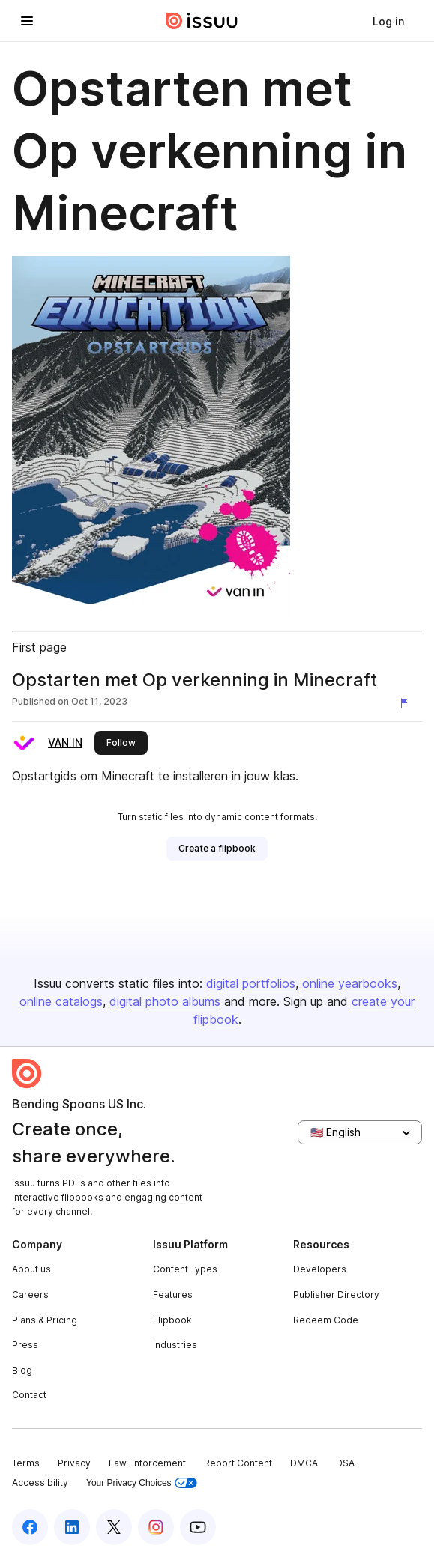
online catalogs (61, 1001)
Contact (29, 1394)
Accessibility (40, 1482)
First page (39, 647)
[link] (388, 21)
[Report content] (407, 703)
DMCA (304, 1463)
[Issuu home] (202, 21)
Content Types (185, 1269)
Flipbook (172, 1320)
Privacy (74, 1463)
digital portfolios (250, 983)
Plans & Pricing (44, 1320)
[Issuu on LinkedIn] (72, 1527)
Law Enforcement (147, 1463)
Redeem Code (325, 1320)
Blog (22, 1370)
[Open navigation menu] (27, 21)
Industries (175, 1344)
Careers (30, 1294)
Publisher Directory (336, 1294)
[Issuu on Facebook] (30, 1527)
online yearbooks (349, 983)
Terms (26, 1463)
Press (25, 1344)
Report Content (238, 1463)
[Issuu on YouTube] (198, 1527)
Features (173, 1294)
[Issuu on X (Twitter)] (114, 1527)
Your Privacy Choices (141, 1483)
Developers (319, 1269)
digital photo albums (164, 1001)
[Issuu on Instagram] (156, 1527)
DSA (345, 1463)
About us (31, 1269)
